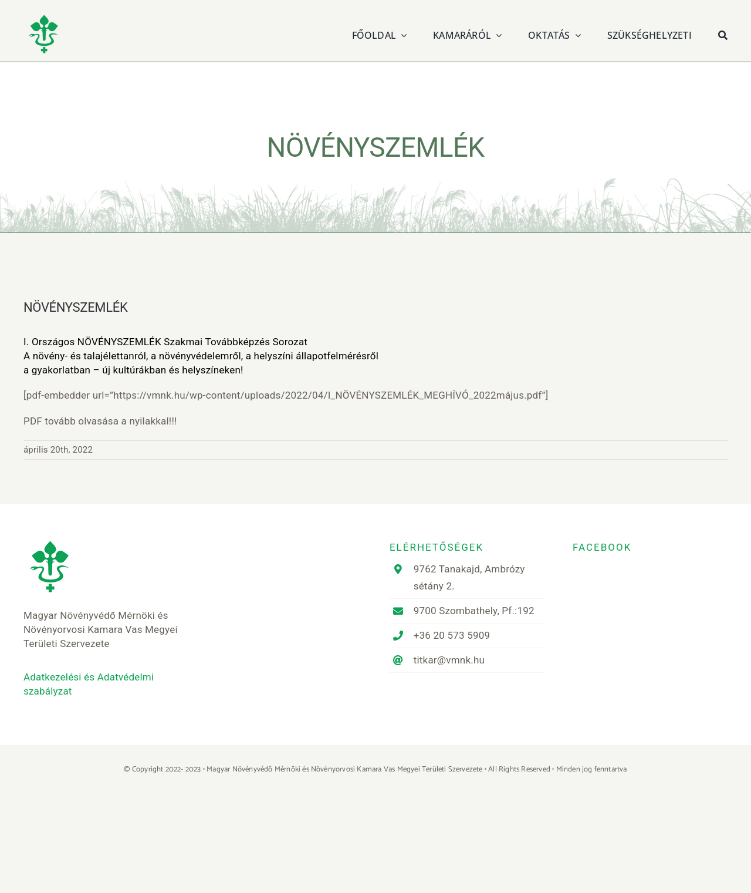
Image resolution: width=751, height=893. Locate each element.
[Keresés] (723, 34)
